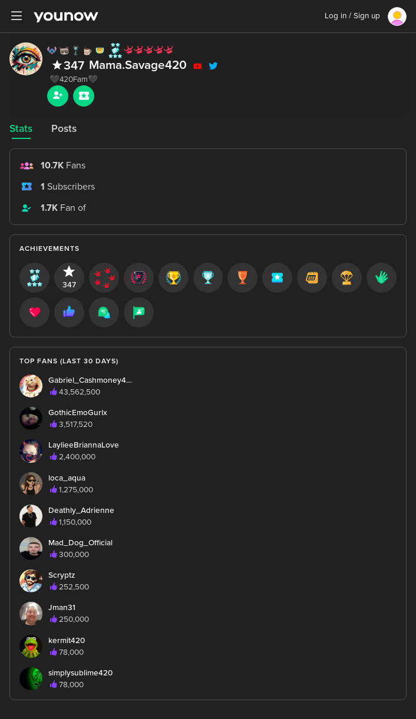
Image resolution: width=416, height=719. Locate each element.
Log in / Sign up (352, 16)
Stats (20, 128)
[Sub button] (83, 96)
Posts (64, 128)
